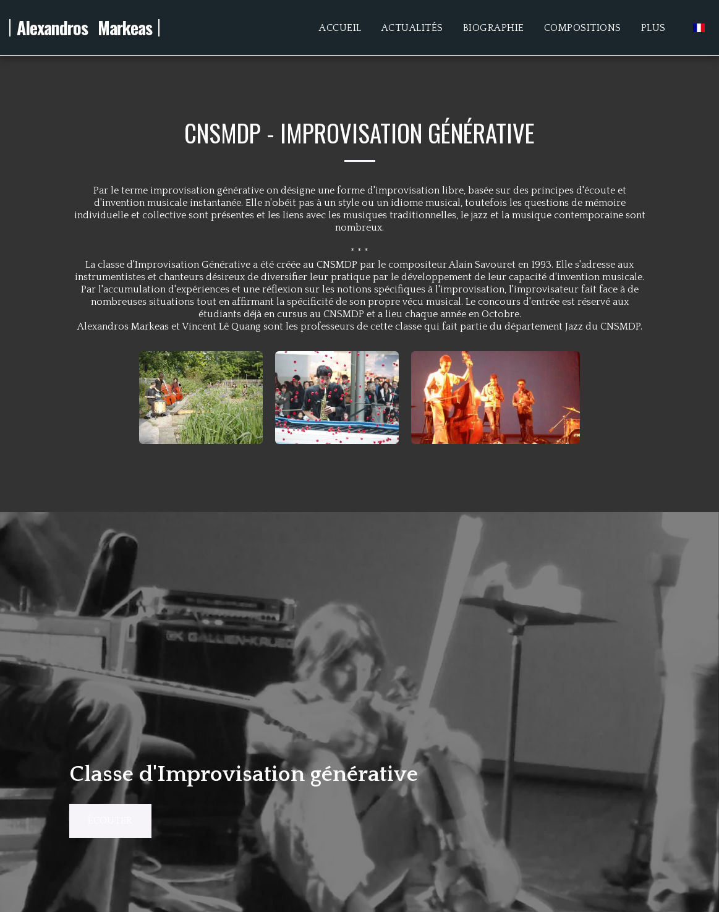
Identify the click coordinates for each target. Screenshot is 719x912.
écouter (110, 820)
